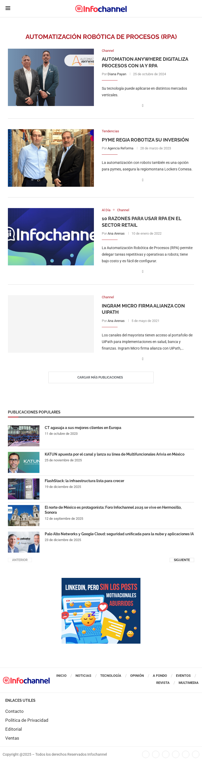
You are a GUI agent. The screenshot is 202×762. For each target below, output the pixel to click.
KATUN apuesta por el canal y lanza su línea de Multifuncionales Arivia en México (114, 454)
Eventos (183, 676)
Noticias (83, 676)
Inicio (61, 676)
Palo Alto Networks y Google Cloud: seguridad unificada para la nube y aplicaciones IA (119, 534)
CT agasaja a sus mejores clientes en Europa (83, 428)
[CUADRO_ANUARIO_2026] (101, 580)
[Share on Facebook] (142, 105)
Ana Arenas (116, 233)
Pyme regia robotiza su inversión (145, 140)
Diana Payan (117, 74)
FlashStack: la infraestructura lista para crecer (84, 481)
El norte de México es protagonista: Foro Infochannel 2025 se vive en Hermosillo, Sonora (113, 510)
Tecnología (110, 676)
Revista (163, 683)
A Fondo (160, 676)
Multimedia (189, 683)
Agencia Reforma (120, 148)
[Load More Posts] (101, 377)
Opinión (137, 676)
